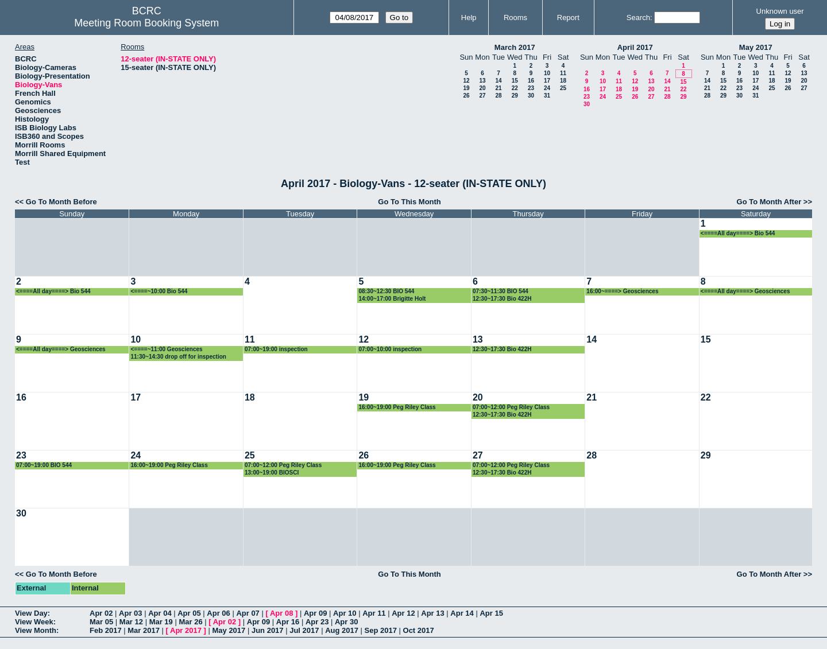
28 (498, 95)
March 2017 (514, 47)
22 (515, 88)
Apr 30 (346, 621)
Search (638, 17)
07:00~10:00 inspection (390, 349)
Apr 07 (247, 613)
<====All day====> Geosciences (745, 291)
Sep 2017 (381, 630)
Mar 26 (190, 621)
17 (547, 80)
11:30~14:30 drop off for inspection (178, 356)
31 (547, 95)
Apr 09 (315, 613)
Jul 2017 (304, 630)
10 (547, 73)
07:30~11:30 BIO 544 (500, 291)
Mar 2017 (143, 630)
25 (563, 88)
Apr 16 (287, 621)
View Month (35, 630)
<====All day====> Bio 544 (738, 233)
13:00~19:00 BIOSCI (272, 472)
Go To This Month (409, 201)
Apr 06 (218, 613)
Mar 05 (101, 621)
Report (568, 17)
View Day (31, 613)
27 (482, 95)
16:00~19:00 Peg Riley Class (396, 407)
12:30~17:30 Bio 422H (502, 299)
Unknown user (780, 11)
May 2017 (755, 47)
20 (482, 88)
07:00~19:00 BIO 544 (44, 465)
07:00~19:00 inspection (276, 349)
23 (531, 88)
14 (498, 80)
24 (547, 88)
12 (466, 80)
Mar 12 (131, 621)
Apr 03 (130, 613)
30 (531, 95)
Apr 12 (403, 613)
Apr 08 (281, 613)
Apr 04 (159, 613)
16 (531, 80)
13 (482, 80)
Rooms (515, 17)
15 (515, 80)
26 (466, 95)
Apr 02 (101, 613)
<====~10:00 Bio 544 (158, 291)
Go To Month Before (61, 201)
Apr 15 (491, 613)
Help (469, 17)
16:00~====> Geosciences (622, 291)
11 (563, 73)
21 (498, 88)
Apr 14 (461, 613)
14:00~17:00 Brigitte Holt (392, 299)
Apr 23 (317, 621)
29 (515, 95)
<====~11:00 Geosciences (166, 349)
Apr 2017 (186, 630)
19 (466, 88)
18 (563, 80)
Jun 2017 (268, 630)
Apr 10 (344, 613)
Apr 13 (432, 613)
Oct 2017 (418, 630)
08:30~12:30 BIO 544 (386, 291)
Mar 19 (161, 621)
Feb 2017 (106, 630)
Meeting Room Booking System (146, 23)
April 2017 (635, 47)
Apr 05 (188, 613)
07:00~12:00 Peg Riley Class (511, 407)
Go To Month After (769, 201)
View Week (34, 621)
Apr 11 (373, 613)
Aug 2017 (341, 630)
